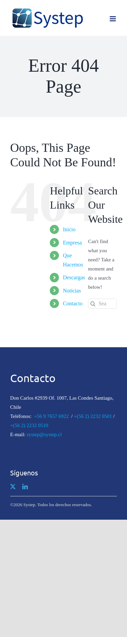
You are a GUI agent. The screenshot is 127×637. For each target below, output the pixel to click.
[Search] (93, 304)
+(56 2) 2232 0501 (93, 416)
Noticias (72, 290)
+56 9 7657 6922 (51, 416)
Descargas (74, 277)
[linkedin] (25, 486)
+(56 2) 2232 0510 (29, 425)
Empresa (72, 242)
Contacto (73, 303)
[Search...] (102, 304)
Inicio (69, 229)
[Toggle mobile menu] (113, 18)
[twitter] (13, 486)
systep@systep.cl (44, 434)
